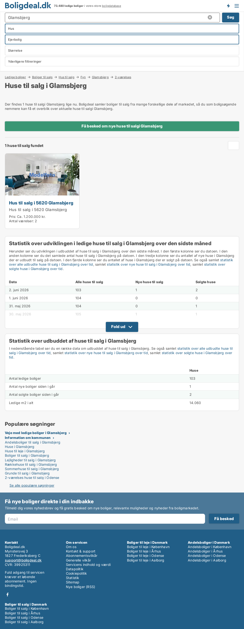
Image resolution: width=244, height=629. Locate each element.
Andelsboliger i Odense (207, 555)
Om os (71, 547)
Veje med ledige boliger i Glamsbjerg (36, 433)
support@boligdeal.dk (23, 560)
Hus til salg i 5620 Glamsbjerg (41, 202)
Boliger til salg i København (27, 608)
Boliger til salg (42, 77)
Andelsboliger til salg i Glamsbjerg (32, 442)
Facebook (7, 594)
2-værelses (123, 77)
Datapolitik (74, 569)
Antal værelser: (21, 221)
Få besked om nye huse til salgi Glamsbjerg (122, 126)
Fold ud (118, 326)
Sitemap (72, 582)
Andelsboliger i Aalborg (207, 560)
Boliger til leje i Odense (145, 555)
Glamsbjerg (100, 77)
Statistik (72, 578)
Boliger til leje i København (148, 547)
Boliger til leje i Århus (144, 551)
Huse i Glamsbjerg (19, 447)
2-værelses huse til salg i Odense (32, 477)
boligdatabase (111, 6)
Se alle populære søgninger (31, 485)
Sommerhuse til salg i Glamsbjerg (32, 469)
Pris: (13, 216)
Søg (230, 17)
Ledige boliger (15, 77)
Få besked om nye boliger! (228, 5)
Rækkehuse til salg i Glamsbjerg (31, 464)
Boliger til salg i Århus (22, 613)
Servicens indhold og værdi (88, 564)
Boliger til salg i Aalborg (24, 622)
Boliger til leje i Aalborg (145, 560)
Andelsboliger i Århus (205, 551)
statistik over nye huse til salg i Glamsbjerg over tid (148, 264)
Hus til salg (66, 77)
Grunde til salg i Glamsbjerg (27, 473)
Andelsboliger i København (209, 547)
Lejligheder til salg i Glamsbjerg (30, 460)
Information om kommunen (28, 437)
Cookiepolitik (76, 573)
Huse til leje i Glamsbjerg (25, 451)
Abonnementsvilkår (81, 555)
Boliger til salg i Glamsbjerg (27, 455)
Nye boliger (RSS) (80, 587)
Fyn (83, 77)
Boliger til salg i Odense (24, 617)
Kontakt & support (80, 551)
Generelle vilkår (78, 560)
